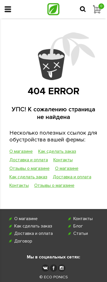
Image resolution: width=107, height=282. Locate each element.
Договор (23, 241)
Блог (78, 226)
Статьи (80, 233)
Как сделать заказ (57, 151)
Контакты (63, 159)
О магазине (21, 151)
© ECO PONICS (53, 277)
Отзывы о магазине (29, 168)
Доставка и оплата (28, 159)
